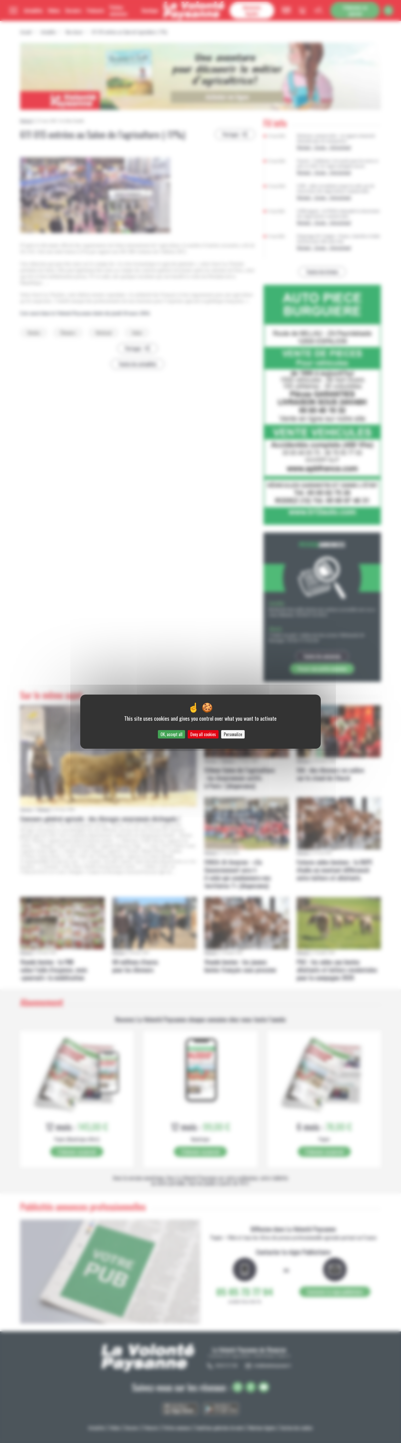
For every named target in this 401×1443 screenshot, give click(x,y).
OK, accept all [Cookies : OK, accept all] (171, 734)
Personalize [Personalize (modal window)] (233, 734)
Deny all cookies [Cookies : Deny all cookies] (203, 734)
